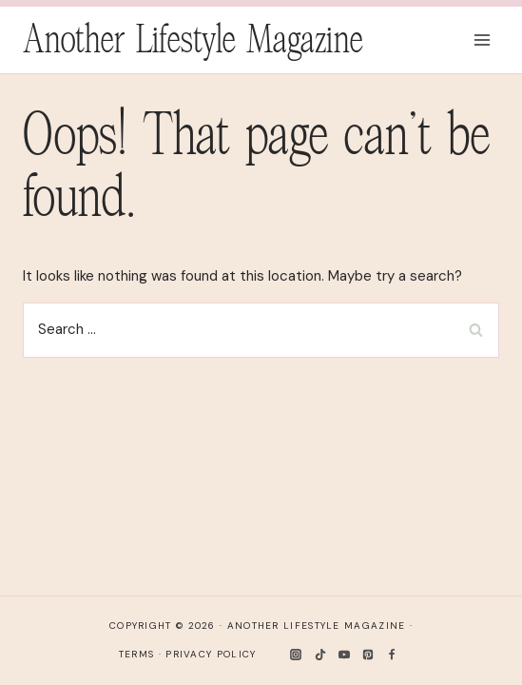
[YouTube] (344, 654)
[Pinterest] (368, 654)
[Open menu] (481, 39)
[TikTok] (320, 654)
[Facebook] (391, 654)
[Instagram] (295, 654)
